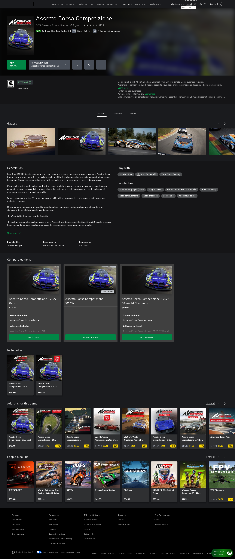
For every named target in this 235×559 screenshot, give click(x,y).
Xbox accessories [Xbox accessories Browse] (18, 534)
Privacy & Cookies (125, 553)
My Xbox (139, 4)
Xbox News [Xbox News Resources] (53, 519)
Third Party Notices (168, 553)
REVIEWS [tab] (117, 113)
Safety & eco (184, 553)
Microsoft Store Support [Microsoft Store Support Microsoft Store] (92, 524)
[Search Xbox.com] (191, 3)
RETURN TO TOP (90, 337)
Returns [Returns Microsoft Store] (87, 529)
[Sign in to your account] (215, 4)
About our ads (198, 553)
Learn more (123, 87)
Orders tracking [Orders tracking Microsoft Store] (89, 534)
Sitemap (94, 553)
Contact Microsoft (108, 553)
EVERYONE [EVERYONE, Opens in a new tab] (24, 82)
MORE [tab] (133, 113)
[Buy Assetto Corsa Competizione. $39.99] (16, 65)
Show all (210, 403)
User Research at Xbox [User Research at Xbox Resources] (57, 543)
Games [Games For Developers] (157, 519)
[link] (20, 375)
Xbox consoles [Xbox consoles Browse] (17, 519)
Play (91, 4)
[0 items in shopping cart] (202, 3)
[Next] (225, 124)
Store (99, 4)
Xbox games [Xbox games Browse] (16, 524)
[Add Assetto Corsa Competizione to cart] (89, 65)
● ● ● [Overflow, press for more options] (101, 64)
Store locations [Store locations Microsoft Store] (89, 539)
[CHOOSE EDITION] (49, 65)
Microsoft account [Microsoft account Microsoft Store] (90, 519)
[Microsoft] (22, 4)
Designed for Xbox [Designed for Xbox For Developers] (161, 524)
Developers (154, 4)
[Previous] (219, 124)
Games (69, 4)
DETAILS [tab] (101, 113)
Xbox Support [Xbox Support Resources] (53, 524)
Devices (81, 4)
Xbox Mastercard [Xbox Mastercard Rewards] (124, 524)
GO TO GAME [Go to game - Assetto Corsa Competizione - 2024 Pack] (34, 337)
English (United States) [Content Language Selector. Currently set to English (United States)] (24, 552)
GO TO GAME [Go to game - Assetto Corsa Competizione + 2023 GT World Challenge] (146, 337)
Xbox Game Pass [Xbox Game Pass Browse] (18, 529)
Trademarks (153, 553)
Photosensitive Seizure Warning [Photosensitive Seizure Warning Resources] (60, 539)
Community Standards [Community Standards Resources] (57, 534)
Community (112, 4)
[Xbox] (42, 4)
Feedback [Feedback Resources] (52, 529)
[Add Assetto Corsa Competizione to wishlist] (77, 65)
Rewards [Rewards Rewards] (121, 519)
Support (126, 4)
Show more (14, 233)
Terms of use (140, 553)
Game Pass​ (55, 4)
